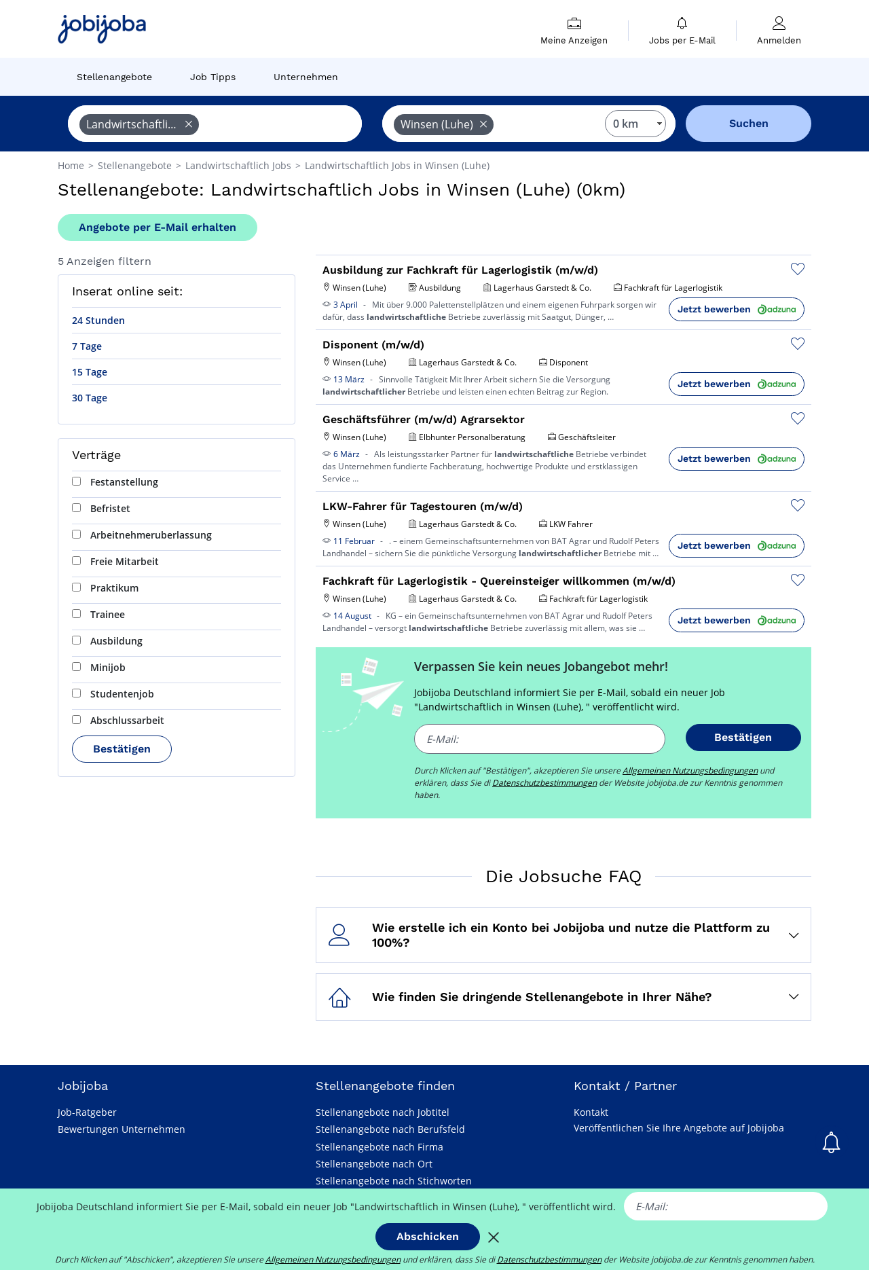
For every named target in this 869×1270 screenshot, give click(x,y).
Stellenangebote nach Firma (379, 1146)
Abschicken (427, 1236)
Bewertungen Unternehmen (121, 1129)
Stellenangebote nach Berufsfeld (390, 1129)
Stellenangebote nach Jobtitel (382, 1112)
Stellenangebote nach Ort (374, 1163)
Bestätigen (122, 748)
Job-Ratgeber (87, 1112)
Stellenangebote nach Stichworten (394, 1180)
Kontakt (591, 1112)
